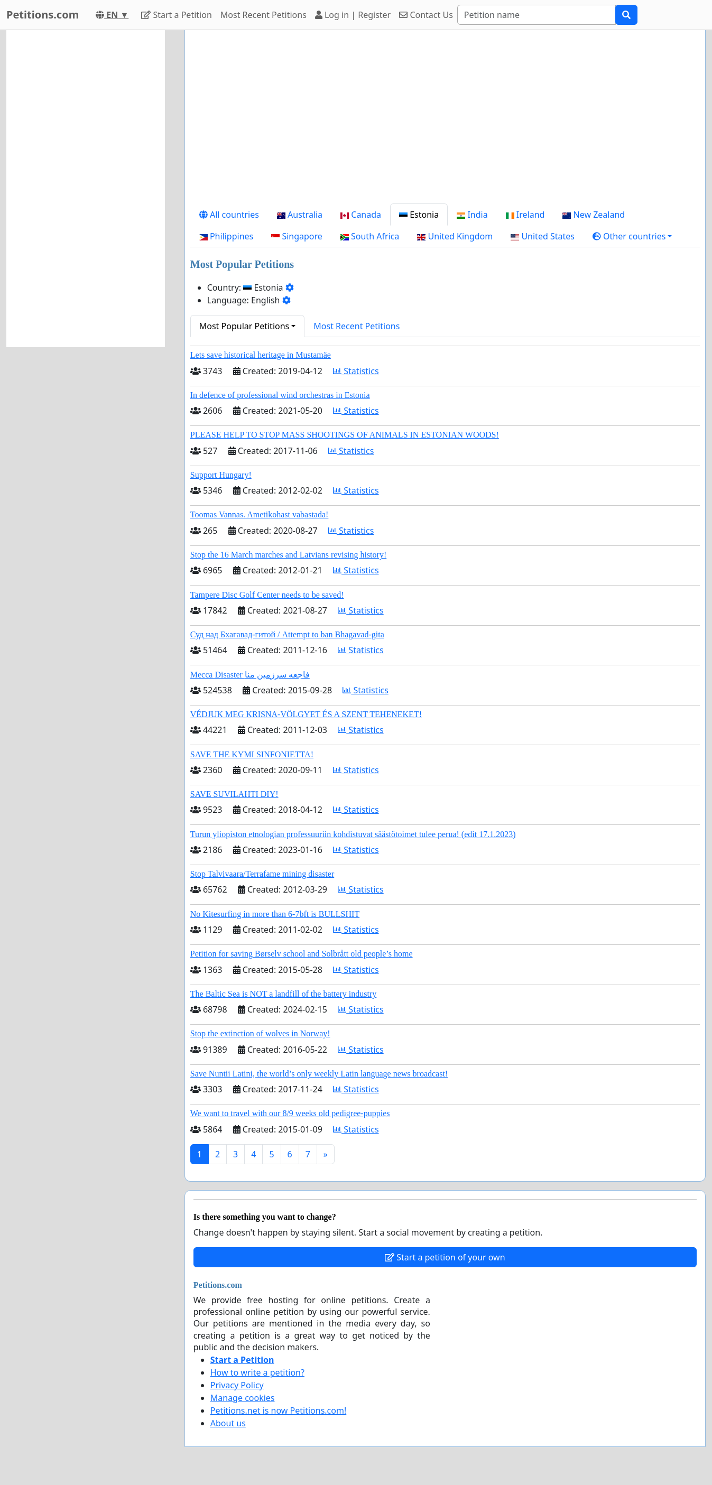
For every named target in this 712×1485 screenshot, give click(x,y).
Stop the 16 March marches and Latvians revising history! (288, 554)
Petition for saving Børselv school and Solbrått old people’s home (301, 953)
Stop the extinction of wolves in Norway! (260, 1033)
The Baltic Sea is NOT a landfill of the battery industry (283, 993)
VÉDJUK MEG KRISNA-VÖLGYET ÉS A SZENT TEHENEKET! (306, 714)
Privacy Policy (237, 1385)
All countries (229, 214)
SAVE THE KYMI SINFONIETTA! (251, 754)
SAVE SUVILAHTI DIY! (234, 794)
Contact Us (426, 15)
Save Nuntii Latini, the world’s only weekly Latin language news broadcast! (319, 1073)
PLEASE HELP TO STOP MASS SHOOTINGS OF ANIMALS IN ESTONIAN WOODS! (344, 434)
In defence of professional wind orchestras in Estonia (280, 395)
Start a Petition (176, 15)
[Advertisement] (445, 121)
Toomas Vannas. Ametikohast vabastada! (259, 514)
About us (228, 1423)
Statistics (356, 371)
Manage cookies (242, 1398)
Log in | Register (353, 15)
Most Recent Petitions (263, 15)
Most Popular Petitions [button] (244, 326)
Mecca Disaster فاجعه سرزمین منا (250, 674)
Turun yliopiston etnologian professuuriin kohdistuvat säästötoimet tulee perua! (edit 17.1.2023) (353, 834)
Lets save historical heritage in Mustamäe (260, 354)
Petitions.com (42, 14)
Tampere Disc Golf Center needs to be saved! (267, 594)
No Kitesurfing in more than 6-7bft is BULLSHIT (274, 913)
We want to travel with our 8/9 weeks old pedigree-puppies (290, 1113)
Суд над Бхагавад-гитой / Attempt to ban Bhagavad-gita (287, 634)
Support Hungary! (221, 474)
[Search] (536, 15)
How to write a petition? (257, 1372)
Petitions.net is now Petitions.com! (278, 1410)
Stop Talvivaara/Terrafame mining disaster (262, 873)
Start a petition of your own (445, 1257)
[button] (632, 236)
